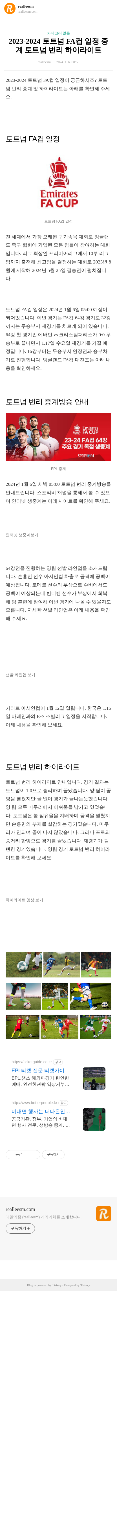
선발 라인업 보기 (20, 675)
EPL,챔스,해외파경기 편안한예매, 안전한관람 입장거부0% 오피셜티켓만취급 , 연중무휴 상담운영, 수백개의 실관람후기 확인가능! (41, 1081)
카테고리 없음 (58, 33)
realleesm (26, 6)
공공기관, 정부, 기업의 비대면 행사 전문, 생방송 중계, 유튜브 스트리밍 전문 (41, 1122)
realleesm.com (20, 1209)
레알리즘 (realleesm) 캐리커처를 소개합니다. (44, 1217)
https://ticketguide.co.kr (32, 1062)
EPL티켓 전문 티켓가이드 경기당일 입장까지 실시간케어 (41, 1071)
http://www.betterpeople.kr (34, 1102)
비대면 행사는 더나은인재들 (41, 1112)
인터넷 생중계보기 (22, 535)
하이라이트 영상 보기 (24, 900)
